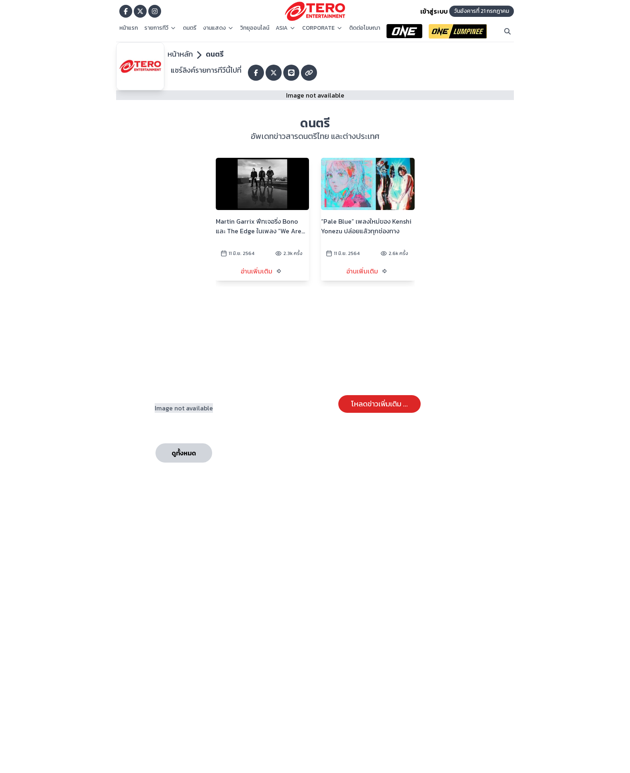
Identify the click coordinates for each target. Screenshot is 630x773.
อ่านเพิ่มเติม (256, 271)
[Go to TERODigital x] (140, 11)
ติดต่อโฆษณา (364, 28)
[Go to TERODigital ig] (154, 11)
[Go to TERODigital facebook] (125, 11)
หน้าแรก (128, 28)
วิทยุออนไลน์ (254, 28)
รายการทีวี (160, 28)
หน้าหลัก (180, 54)
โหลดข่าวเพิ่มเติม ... (379, 403)
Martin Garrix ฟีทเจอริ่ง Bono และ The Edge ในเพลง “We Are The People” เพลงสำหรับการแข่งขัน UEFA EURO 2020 (258, 226)
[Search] (507, 31)
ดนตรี (189, 28)
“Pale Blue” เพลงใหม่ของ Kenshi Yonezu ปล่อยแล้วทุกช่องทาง (366, 226)
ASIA (286, 28)
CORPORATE (322, 28)
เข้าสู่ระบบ (434, 11)
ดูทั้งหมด (184, 453)
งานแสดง (218, 28)
